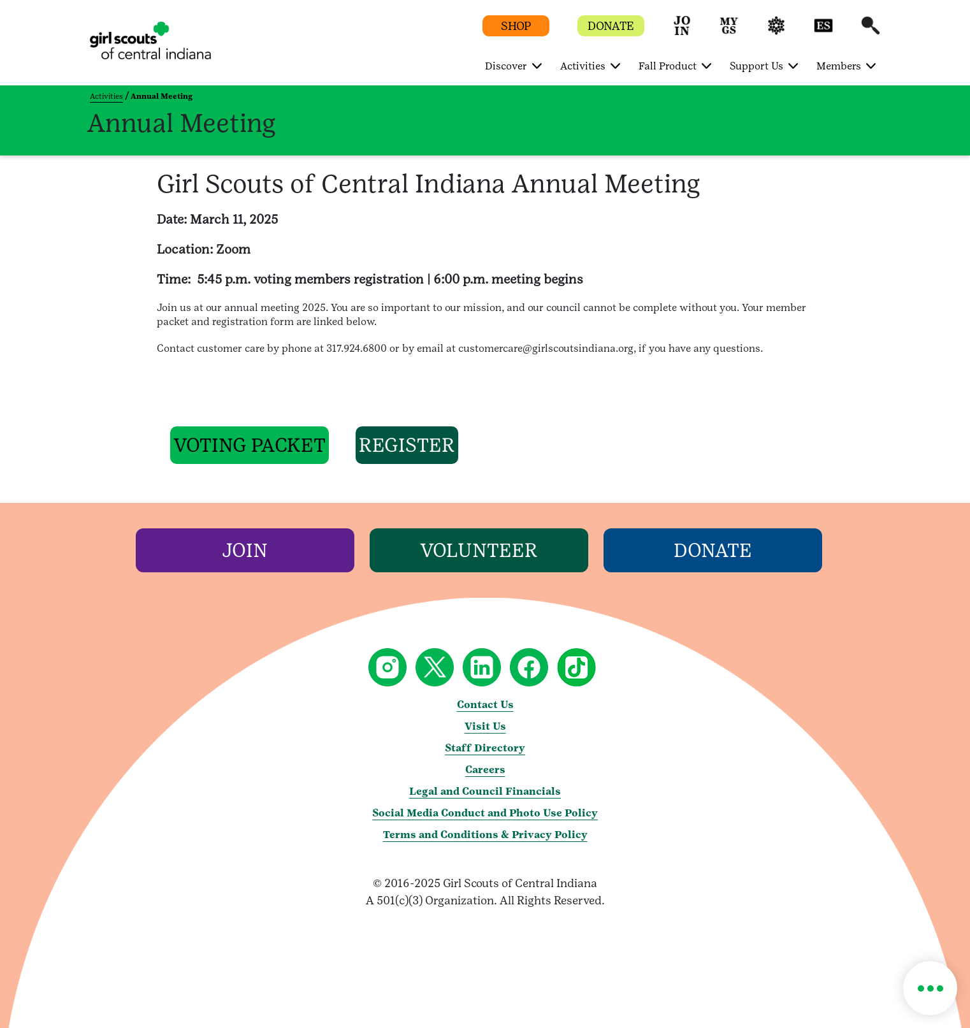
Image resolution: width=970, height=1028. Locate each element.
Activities (106, 96)
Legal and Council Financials (485, 791)
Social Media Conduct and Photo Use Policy (485, 813)
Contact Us (485, 705)
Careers (485, 770)
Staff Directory (485, 748)
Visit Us (485, 726)
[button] (681, 31)
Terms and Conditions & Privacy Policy (485, 835)
